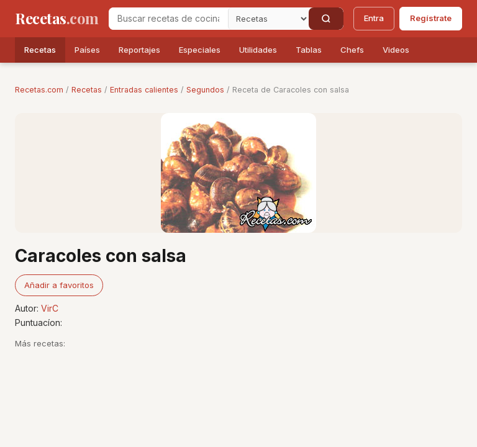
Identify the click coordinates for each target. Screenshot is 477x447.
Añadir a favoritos (59, 285)
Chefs (352, 50)
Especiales (199, 50)
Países (87, 50)
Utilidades (258, 50)
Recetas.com (39, 89)
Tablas (309, 50)
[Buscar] (326, 18)
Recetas (40, 50)
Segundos (205, 89)
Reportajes (139, 50)
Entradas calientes (144, 89)
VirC (49, 308)
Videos (396, 50)
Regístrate (431, 18)
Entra (374, 18)
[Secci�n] (268, 18)
